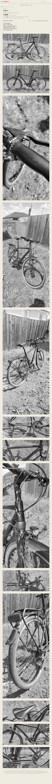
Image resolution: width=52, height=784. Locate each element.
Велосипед (5, 8)
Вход (49, 1)
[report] (42, 21)
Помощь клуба (42, 772)
